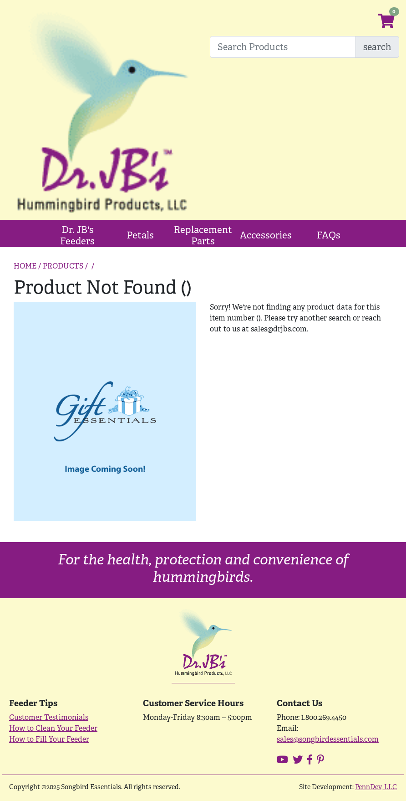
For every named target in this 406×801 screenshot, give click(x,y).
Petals (140, 235)
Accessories (266, 235)
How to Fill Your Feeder (49, 739)
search (377, 47)
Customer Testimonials (48, 717)
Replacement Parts (203, 235)
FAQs (328, 235)
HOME (25, 266)
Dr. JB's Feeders (77, 235)
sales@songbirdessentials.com (328, 739)
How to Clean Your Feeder (53, 728)
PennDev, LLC (376, 786)
